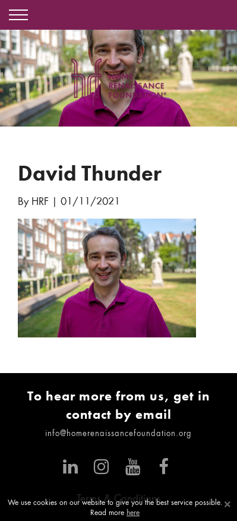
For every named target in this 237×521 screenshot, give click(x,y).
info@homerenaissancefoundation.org (118, 434)
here (133, 513)
